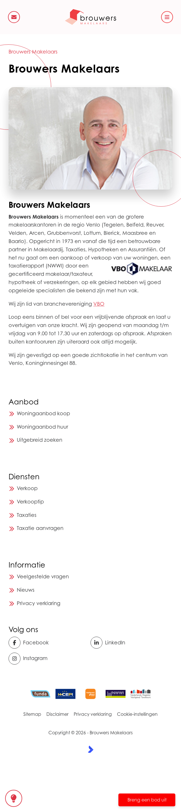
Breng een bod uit (146, 800)
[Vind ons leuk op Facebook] (48, 643)
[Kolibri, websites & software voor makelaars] (90, 749)
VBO (98, 304)
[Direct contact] (14, 17)
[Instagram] (48, 659)
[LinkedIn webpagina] (129, 643)
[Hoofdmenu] (167, 17)
